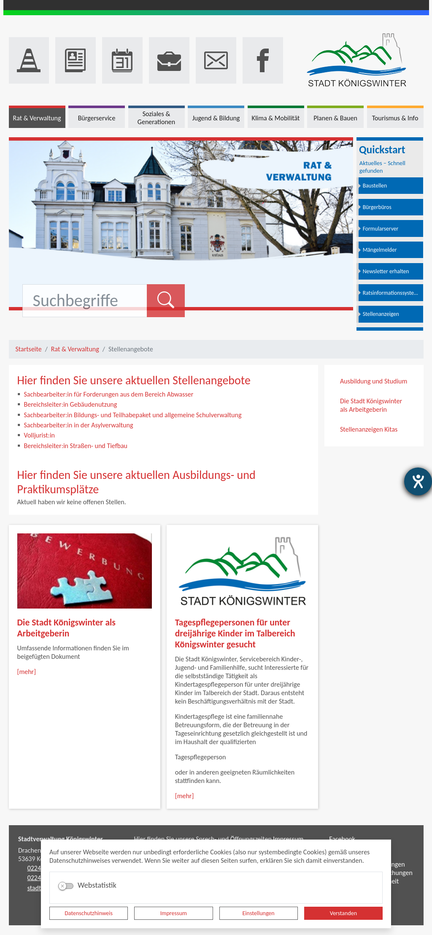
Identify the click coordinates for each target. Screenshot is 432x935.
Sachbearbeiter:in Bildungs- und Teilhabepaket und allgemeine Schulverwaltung (133, 415)
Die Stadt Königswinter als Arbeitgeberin (66, 628)
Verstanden (343, 913)
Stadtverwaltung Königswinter (60, 839)
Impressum (173, 913)
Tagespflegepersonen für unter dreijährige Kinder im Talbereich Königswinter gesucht (235, 633)
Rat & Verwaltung (75, 349)
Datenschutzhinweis (89, 913)
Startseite (29, 349)
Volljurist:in (39, 435)
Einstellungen (259, 913)
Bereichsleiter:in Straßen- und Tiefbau (75, 446)
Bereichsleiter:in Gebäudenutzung (70, 404)
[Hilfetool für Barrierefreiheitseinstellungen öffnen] (418, 481)
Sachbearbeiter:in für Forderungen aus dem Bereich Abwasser (109, 394)
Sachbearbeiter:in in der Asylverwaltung (78, 425)
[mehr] (26, 672)
